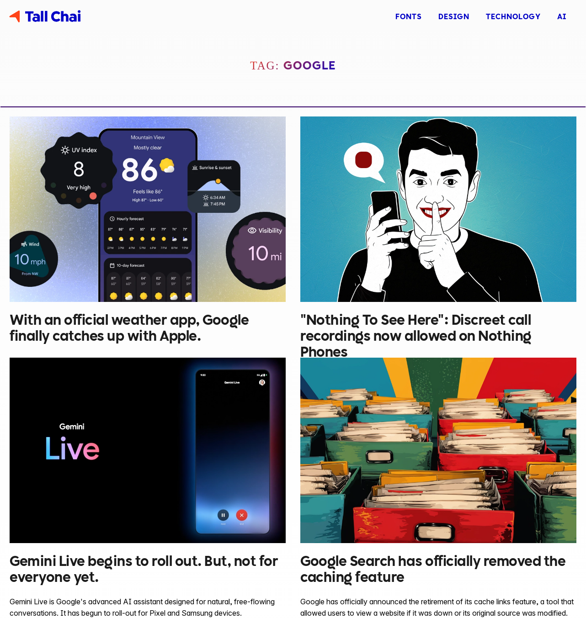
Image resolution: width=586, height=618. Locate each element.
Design (453, 16)
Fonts (408, 16)
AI (561, 16)
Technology (513, 16)
